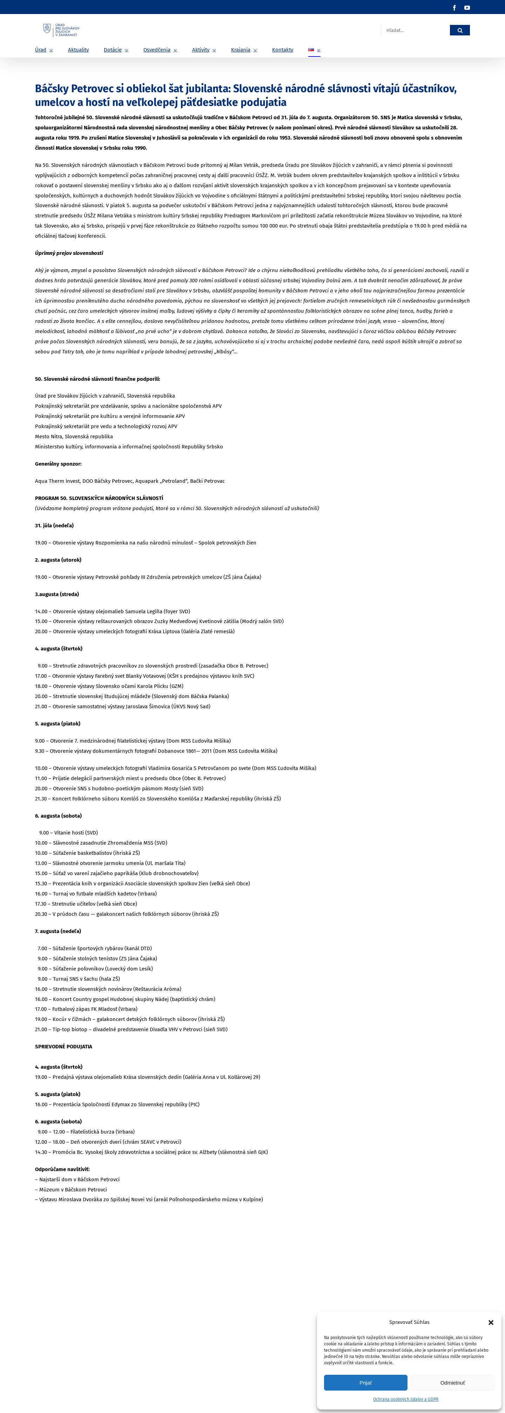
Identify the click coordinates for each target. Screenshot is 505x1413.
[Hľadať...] (415, 30)
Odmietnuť (452, 1383)
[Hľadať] (460, 30)
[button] (490, 1322)
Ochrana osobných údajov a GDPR (405, 1399)
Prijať (365, 1383)
